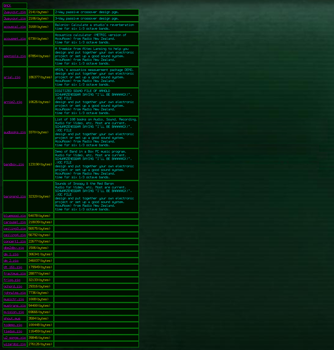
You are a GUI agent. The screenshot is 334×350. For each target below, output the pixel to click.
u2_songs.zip (15, 338)
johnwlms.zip (15, 293)
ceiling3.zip (15, 229)
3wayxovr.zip (15, 18)
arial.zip (12, 77)
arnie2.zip (13, 102)
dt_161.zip (13, 267)
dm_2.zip (11, 261)
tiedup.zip (13, 331)
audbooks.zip (15, 132)
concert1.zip (15, 241)
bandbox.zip (14, 164)
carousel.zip (15, 222)
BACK (7, 6)
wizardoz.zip (15, 344)
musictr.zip (14, 299)
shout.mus (12, 318)
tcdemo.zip (13, 325)
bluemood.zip (15, 216)
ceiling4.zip (15, 235)
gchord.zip (13, 286)
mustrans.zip (15, 306)
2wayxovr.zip (15, 12)
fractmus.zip (15, 273)
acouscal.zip (15, 27)
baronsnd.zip (15, 196)
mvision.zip (14, 312)
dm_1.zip (11, 254)
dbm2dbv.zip (14, 248)
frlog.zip (12, 280)
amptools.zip (15, 56)
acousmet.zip (15, 39)
